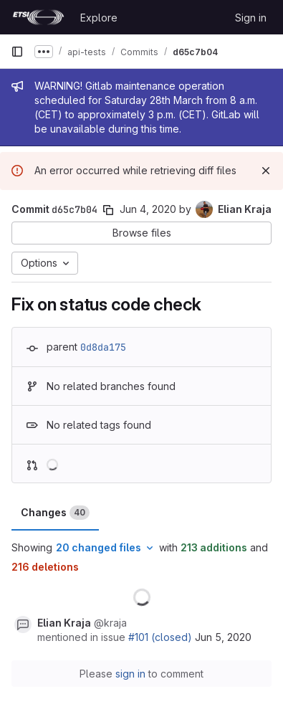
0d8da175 (103, 347)
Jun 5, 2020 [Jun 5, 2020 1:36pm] (223, 637)
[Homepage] (38, 17)
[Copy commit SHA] (108, 210)
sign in (130, 673)
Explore (98, 17)
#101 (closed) (160, 637)
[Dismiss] (265, 170)
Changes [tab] (55, 512)
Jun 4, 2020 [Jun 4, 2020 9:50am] (148, 209)
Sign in (251, 17)
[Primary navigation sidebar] (17, 51)
